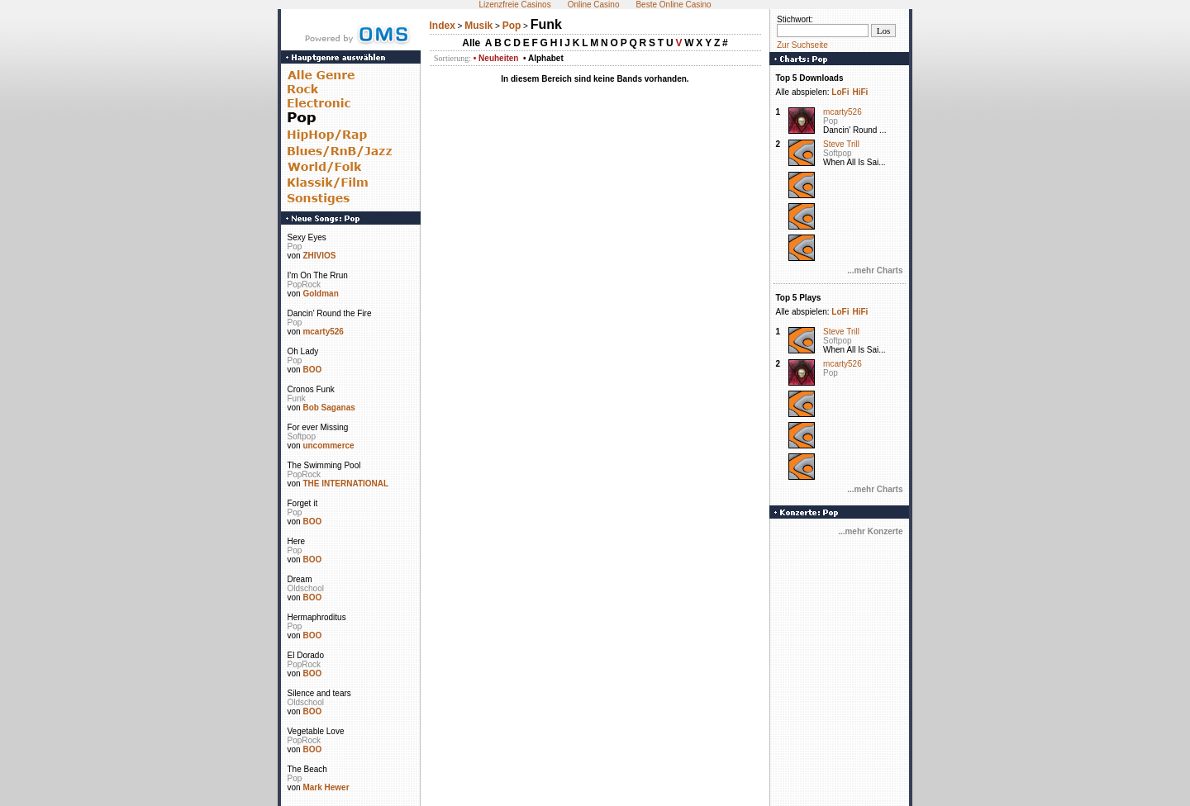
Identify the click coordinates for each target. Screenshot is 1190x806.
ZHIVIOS (319, 255)
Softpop (302, 436)
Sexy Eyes (307, 237)
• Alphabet (543, 58)
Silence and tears (319, 693)
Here (297, 541)
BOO (311, 369)
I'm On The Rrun (318, 275)
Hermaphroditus (317, 617)
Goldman (320, 293)
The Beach (307, 769)
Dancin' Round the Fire (330, 313)
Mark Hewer (325, 787)
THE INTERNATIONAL (345, 483)
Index (442, 25)
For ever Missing (318, 427)
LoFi (840, 92)
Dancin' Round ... (854, 130)
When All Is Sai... (854, 162)
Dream (300, 579)
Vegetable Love (316, 731)
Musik (478, 25)
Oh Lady (303, 351)
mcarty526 (322, 331)
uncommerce (328, 445)
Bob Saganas (328, 407)
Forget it (303, 503)
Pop (295, 246)
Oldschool (306, 588)
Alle (471, 43)
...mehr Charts (874, 270)
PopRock (304, 284)
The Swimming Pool (324, 465)
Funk (297, 398)
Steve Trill (841, 144)
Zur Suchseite (802, 45)
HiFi (860, 92)
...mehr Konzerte (870, 531)
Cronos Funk (311, 389)
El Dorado (306, 655)
